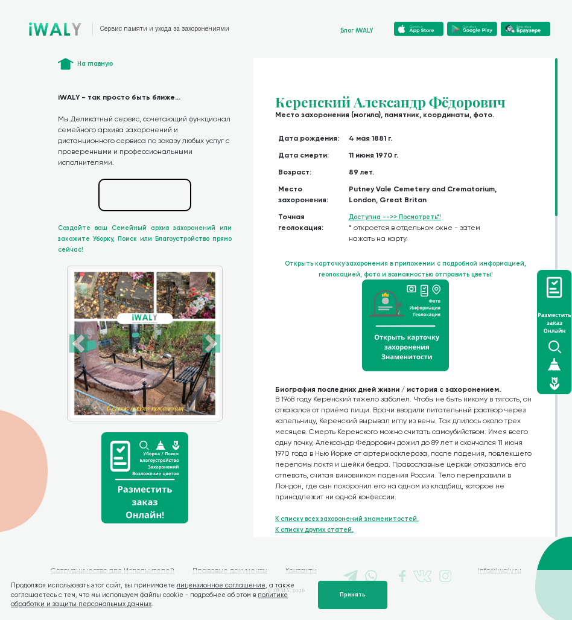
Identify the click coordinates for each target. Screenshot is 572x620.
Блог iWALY (356, 30)
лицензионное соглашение (221, 585)
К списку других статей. (314, 530)
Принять (353, 595)
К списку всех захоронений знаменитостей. (347, 519)
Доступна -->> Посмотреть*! (395, 217)
